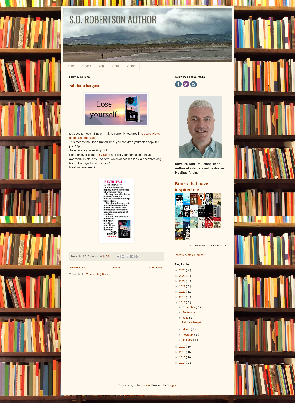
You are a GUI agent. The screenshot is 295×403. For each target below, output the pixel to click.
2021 (182, 286)
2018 (182, 302)
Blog (101, 66)
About (115, 66)
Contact (130, 66)
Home (70, 66)
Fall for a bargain (84, 85)
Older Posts (155, 267)
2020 (182, 291)
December (189, 307)
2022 (182, 281)
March (186, 329)
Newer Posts (78, 267)
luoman (145, 385)
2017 (182, 346)
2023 (182, 275)
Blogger (171, 385)
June (185, 317)
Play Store (103, 154)
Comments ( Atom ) (98, 274)
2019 (182, 297)
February (188, 334)
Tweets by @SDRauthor (189, 255)
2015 (182, 357)
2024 (182, 270)
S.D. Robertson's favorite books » (207, 245)
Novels (86, 66)
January (187, 339)
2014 (182, 362)
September (189, 312)
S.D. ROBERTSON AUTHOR (113, 19)
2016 (182, 352)
